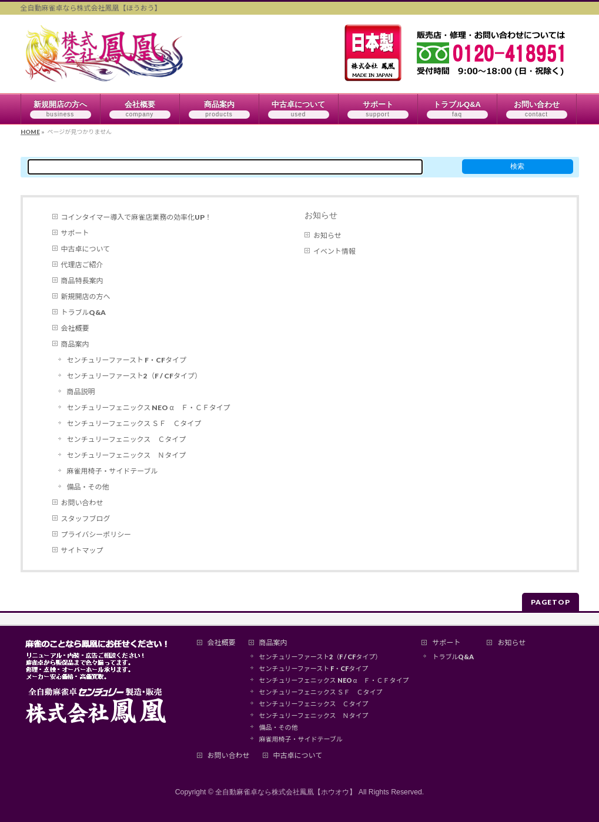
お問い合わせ (82, 502)
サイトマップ (82, 550)
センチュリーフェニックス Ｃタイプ (126, 439)
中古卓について (86, 248)
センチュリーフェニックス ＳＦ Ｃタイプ (134, 423)
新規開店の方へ (86, 296)
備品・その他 (88, 486)
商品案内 (75, 344)
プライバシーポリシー (96, 534)
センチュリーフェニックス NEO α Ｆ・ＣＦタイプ (148, 407)
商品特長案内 (82, 280)
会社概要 (75, 328)
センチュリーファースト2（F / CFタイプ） (134, 375)
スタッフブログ (86, 518)
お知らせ (320, 215)
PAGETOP (550, 602)
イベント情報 (334, 251)
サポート (75, 233)
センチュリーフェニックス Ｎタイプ (126, 455)
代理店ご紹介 (82, 264)
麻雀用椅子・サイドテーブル (112, 471)
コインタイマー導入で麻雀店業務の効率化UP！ (136, 217)
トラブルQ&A (83, 312)
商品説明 (81, 391)
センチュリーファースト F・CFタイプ (126, 359)
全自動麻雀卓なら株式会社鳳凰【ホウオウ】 (285, 792)
